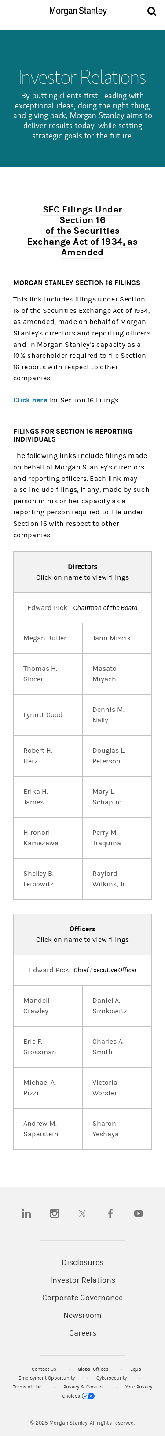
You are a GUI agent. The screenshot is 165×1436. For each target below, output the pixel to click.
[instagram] (54, 1213)
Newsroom (82, 1315)
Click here (30, 400)
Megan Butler (44, 638)
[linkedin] (26, 1213)
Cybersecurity (112, 1378)
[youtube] (138, 1213)
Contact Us (45, 1369)
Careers (82, 1333)
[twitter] (82, 1213)
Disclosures (82, 1262)
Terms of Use (28, 1387)
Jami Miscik (111, 638)
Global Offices (94, 1369)
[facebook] (110, 1213)
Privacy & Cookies (84, 1387)
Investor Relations (82, 1280)
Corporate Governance (82, 1298)
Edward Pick (47, 608)
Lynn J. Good (43, 715)
